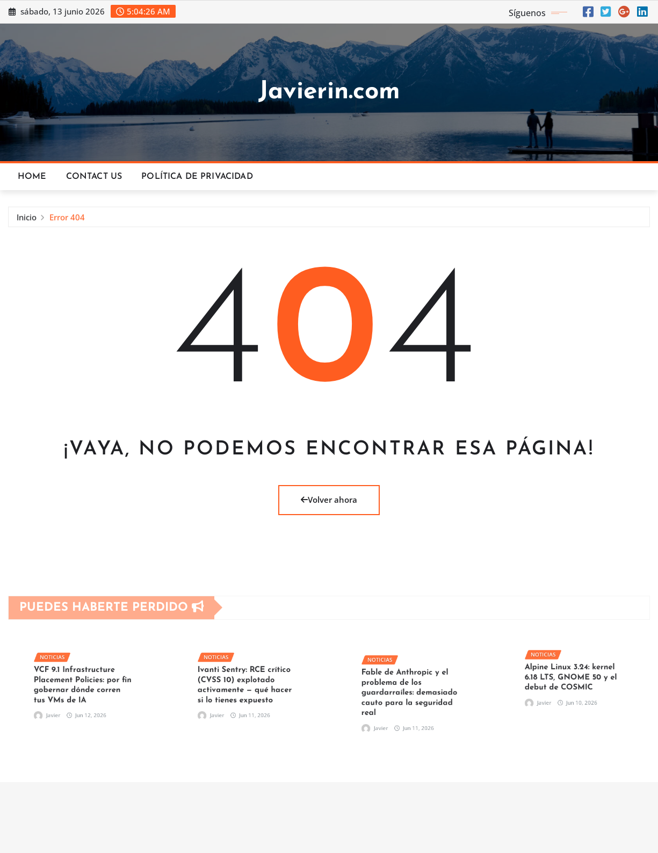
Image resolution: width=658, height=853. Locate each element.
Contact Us (94, 176)
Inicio (27, 220)
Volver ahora (329, 499)
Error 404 (67, 220)
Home (32, 176)
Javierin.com (329, 92)
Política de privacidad (197, 176)
